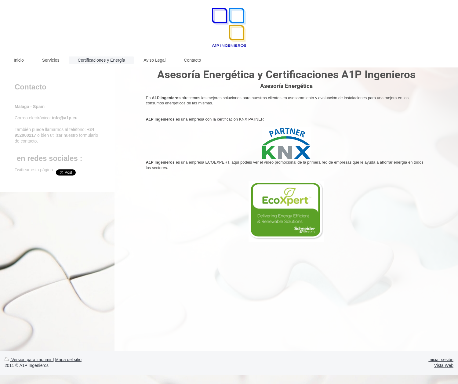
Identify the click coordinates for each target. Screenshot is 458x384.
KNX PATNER (251, 119)
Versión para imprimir (29, 359)
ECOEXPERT (217, 162)
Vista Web (443, 365)
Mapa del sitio (68, 359)
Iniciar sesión (440, 359)
